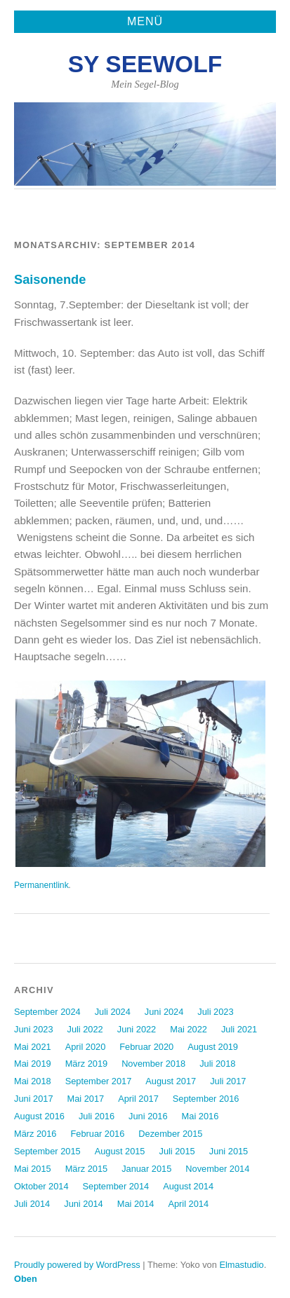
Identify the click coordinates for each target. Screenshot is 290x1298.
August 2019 (212, 1046)
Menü (145, 21)
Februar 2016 (97, 1133)
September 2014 (116, 1186)
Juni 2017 (33, 1098)
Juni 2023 (33, 1029)
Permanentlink (41, 885)
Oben (25, 1278)
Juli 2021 (239, 1029)
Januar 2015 (146, 1168)
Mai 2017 (86, 1098)
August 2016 (39, 1116)
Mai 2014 (135, 1203)
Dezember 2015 (170, 1133)
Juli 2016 (96, 1116)
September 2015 (47, 1151)
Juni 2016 (148, 1116)
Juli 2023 (215, 1011)
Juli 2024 (113, 1011)
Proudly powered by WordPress (77, 1264)
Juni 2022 (137, 1029)
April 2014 (188, 1203)
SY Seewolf (145, 64)
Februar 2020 (146, 1046)
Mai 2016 (200, 1116)
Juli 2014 (32, 1203)
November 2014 (217, 1168)
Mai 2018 (32, 1081)
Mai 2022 (188, 1029)
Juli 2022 (85, 1029)
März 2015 (86, 1168)
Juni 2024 (164, 1011)
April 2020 (85, 1046)
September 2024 (47, 1011)
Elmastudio (241, 1264)
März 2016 (35, 1133)
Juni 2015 (229, 1151)
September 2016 (206, 1098)
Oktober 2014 (41, 1186)
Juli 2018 (217, 1063)
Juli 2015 (177, 1151)
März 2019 (86, 1063)
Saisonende (50, 279)
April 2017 (138, 1098)
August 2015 (120, 1151)
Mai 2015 (32, 1168)
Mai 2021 (32, 1046)
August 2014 (188, 1186)
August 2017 (170, 1081)
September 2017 (98, 1081)
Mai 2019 (32, 1063)
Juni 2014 (83, 1203)
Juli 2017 (228, 1081)
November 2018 (153, 1063)
